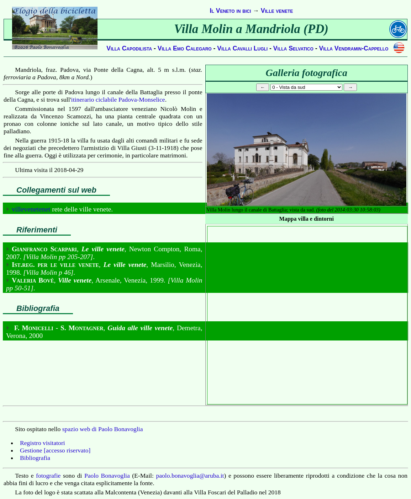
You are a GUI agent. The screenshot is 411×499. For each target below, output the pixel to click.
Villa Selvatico (293, 48)
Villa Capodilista (129, 48)
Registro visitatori (42, 442)
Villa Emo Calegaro (185, 48)
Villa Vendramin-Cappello (354, 48)
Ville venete (277, 10)
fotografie (48, 475)
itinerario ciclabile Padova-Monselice (118, 99)
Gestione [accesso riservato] (55, 450)
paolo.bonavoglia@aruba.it (190, 475)
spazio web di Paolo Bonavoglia (102, 429)
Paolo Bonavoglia (107, 475)
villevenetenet (31, 209)
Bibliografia (35, 457)
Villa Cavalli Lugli (242, 48)
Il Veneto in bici (230, 10)
